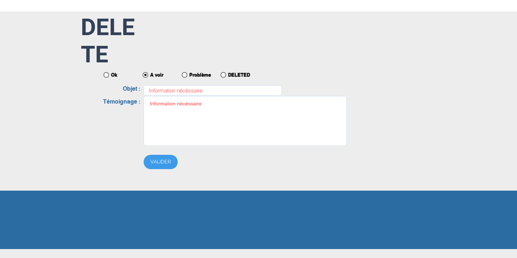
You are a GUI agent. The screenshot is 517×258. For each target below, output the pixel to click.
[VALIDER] (161, 162)
